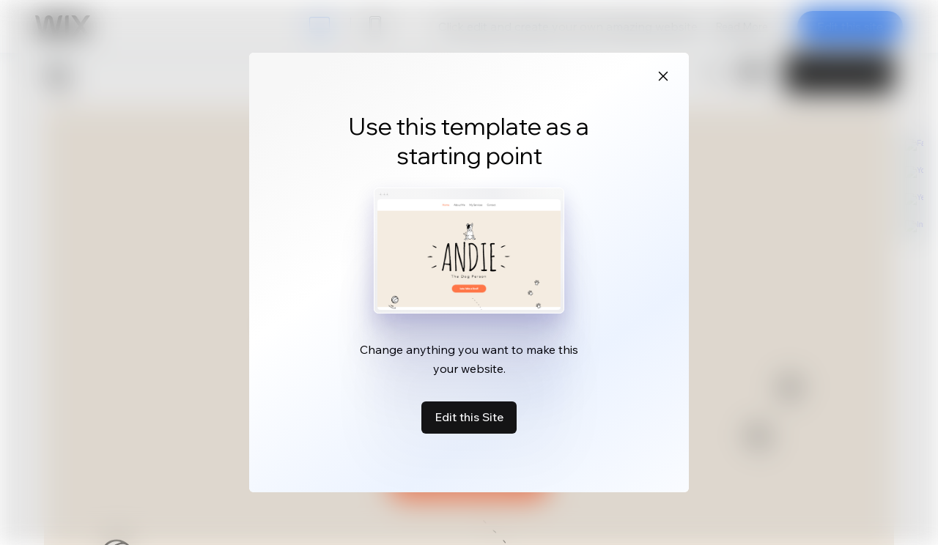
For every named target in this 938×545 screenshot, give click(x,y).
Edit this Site (469, 416)
